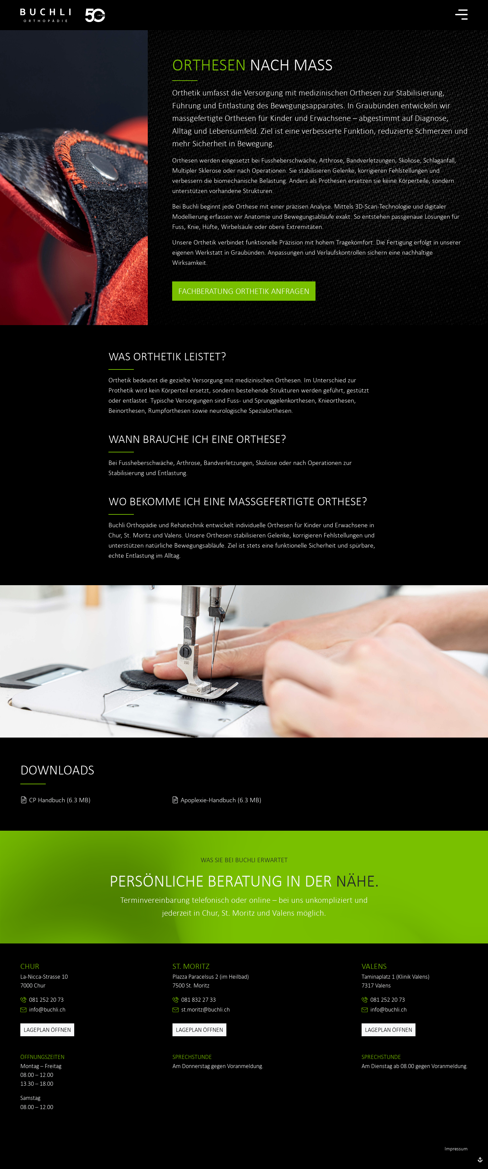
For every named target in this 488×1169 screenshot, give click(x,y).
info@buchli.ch (47, 1009)
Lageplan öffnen (47, 1030)
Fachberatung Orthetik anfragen (243, 291)
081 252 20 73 (46, 999)
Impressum (456, 1148)
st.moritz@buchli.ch (205, 1009)
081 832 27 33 (198, 999)
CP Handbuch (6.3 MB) (59, 800)
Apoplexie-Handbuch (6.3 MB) (221, 800)
